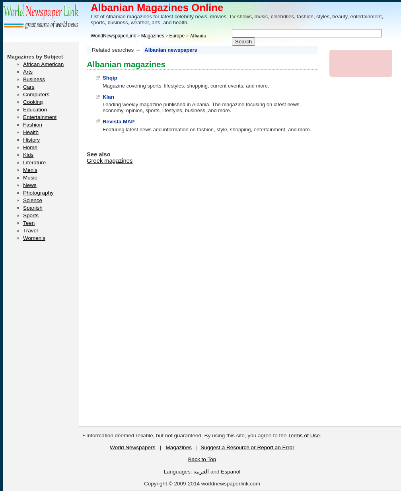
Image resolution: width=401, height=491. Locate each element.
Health (31, 132)
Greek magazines (109, 161)
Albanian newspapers (170, 50)
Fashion (32, 125)
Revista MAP (118, 122)
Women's (34, 238)
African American (43, 64)
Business (34, 79)
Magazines (178, 447)
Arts (28, 72)
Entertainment (39, 117)
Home (30, 147)
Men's (30, 170)
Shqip (110, 78)
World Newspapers (132, 447)
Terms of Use (304, 435)
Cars (29, 87)
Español (230, 472)
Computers (36, 94)
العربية (201, 472)
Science (32, 200)
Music (30, 178)
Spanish (33, 208)
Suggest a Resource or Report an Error (247, 447)
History (31, 140)
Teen (29, 223)
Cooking (33, 102)
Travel (30, 231)
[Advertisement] (361, 202)
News (30, 185)
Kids (28, 155)
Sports (31, 215)
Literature (34, 163)
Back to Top (202, 459)
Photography (38, 193)
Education (35, 110)
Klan (108, 97)
